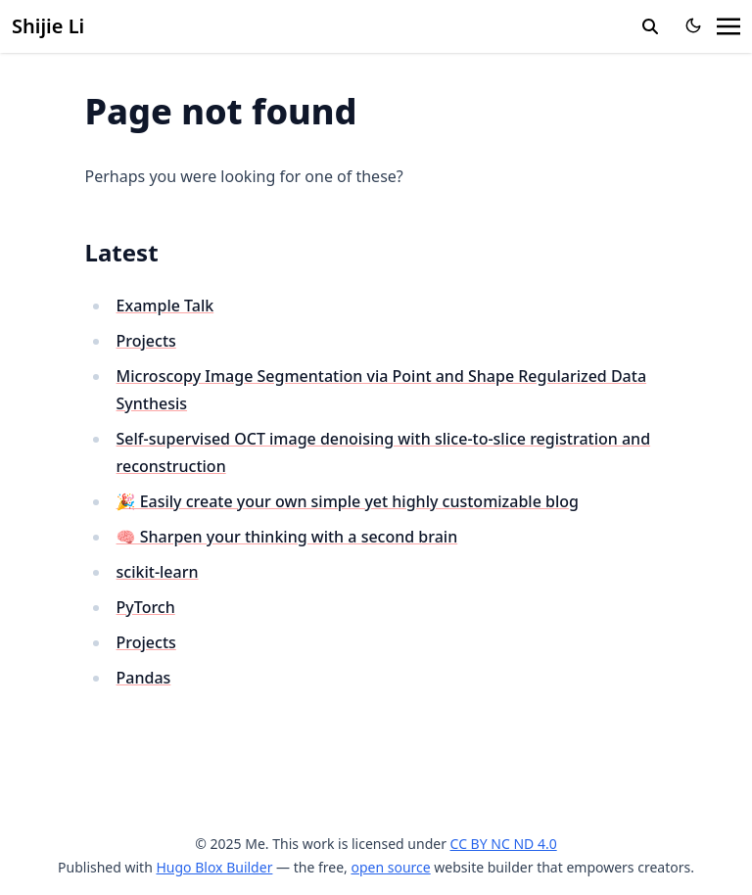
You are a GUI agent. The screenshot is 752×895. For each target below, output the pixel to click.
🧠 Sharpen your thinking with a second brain (287, 536)
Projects (146, 341)
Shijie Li (48, 26)
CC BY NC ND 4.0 (503, 843)
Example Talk (165, 305)
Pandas (144, 677)
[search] (650, 26)
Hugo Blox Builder (214, 867)
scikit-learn (158, 572)
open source (390, 867)
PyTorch (146, 607)
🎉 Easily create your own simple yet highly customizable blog (348, 501)
